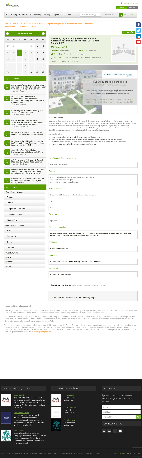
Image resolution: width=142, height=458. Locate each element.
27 (8, 46)
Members (10, 248)
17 (8, 66)
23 (43, 66)
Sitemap (88, 453)
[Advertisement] (71, 354)
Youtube (138, 42)
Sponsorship (59, 14)
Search (8, 257)
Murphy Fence (19, 430)
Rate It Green (121, 453)
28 (13, 46)
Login (121, 7)
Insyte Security (19, 395)
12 (19, 59)
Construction (55, 262)
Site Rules (79, 453)
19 (19, 66)
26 (19, 72)
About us (4, 453)
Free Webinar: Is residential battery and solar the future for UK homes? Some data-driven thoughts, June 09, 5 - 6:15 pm (28, 143)
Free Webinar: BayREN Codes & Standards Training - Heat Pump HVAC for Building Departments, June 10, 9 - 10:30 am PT (27, 172)
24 (8, 72)
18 (13, 66)
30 (25, 46)
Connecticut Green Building (60, 274)
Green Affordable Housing (59, 249)
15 (37, 59)
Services (10, 203)
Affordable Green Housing (70, 262)
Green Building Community (39, 14)
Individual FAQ (67, 453)
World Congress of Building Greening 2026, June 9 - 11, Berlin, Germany (27, 112)
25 (13, 72)
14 (31, 59)
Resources (72, 14)
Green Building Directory (15, 14)
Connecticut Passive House (91, 262)
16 (43, 59)
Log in (93, 298)
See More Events (129, 32)
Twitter (138, 30)
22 (37, 66)
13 (25, 59)
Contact (8, 266)
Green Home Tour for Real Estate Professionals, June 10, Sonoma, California (27, 151)
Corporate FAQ (54, 453)
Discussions (11, 236)
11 (13, 59)
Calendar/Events (29, 24)
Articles (9, 230)
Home (7, 24)
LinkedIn (138, 36)
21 (31, 66)
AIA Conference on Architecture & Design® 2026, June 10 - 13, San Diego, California (27, 161)
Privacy (25, 453)
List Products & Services (130, 3)
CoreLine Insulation (21, 413)
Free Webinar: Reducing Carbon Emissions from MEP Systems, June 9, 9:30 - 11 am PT (27, 133)
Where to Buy (12, 220)
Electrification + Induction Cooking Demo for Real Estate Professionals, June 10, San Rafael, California (27, 181)
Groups (9, 242)
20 (25, 66)
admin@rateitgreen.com (42, 332)
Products (10, 197)
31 (31, 46)
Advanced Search (130, 14)
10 (8, 59)
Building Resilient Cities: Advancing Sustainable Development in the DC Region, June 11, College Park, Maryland (27, 122)
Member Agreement (38, 453)
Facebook (138, 24)
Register (132, 7)
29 (19, 46)
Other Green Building (14, 215)
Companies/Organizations (16, 209)
